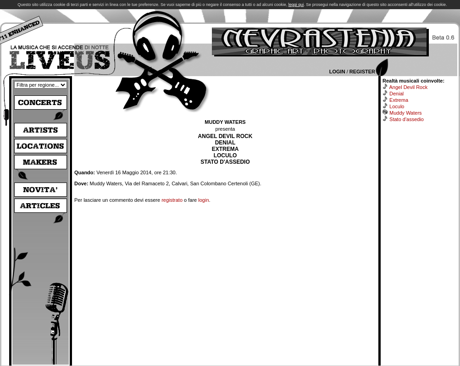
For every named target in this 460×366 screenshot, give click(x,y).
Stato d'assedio (406, 119)
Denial (396, 93)
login (203, 200)
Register (362, 71)
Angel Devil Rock (408, 87)
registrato (172, 200)
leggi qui (296, 4)
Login (337, 71)
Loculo (396, 106)
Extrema (398, 100)
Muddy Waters (405, 113)
